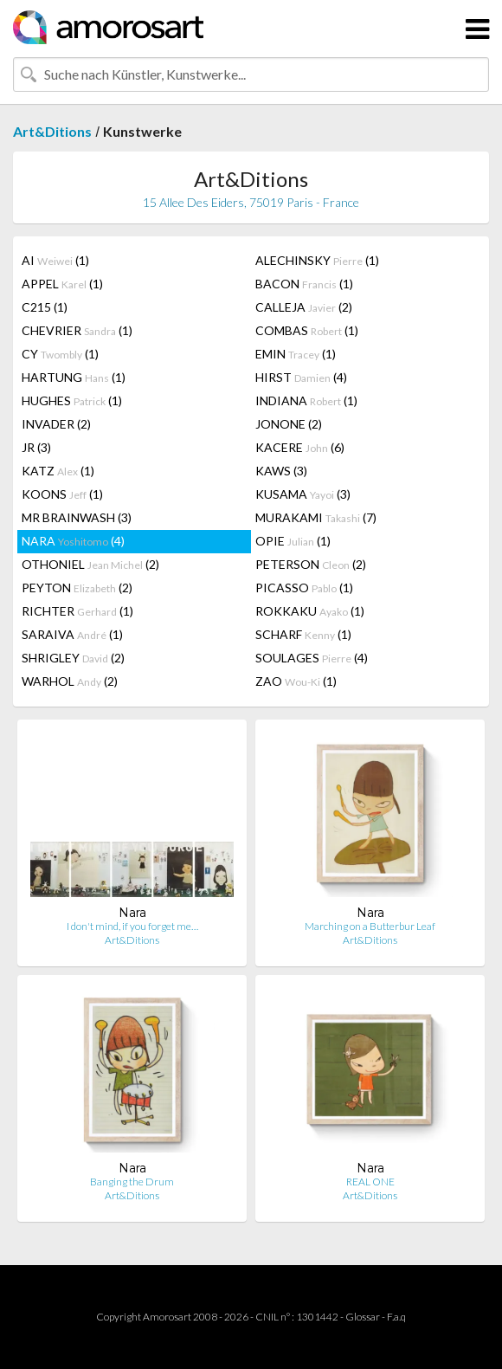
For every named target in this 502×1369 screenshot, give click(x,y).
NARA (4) (73, 540)
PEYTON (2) (77, 587)
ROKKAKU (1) (309, 611)
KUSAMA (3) (303, 494)
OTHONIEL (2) (90, 564)
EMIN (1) (295, 353)
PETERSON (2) (310, 564)
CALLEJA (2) (303, 307)
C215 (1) (45, 307)
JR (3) (36, 447)
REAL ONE (370, 1181)
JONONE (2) (288, 424)
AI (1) (55, 260)
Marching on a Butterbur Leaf (370, 926)
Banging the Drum (132, 1181)
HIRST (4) (301, 377)
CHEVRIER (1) (77, 330)
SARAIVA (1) (72, 634)
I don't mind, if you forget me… (132, 926)
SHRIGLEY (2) (73, 657)
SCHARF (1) (303, 634)
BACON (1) (304, 283)
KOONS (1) (62, 494)
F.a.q (396, 1316)
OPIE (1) (293, 540)
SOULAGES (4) (311, 657)
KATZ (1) (58, 470)
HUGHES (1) (72, 400)
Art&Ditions (52, 131)
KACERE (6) (299, 447)
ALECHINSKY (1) (317, 260)
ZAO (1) (296, 681)
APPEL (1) (62, 283)
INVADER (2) (56, 424)
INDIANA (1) (306, 400)
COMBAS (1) (306, 330)
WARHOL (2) (70, 681)
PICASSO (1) (304, 587)
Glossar (362, 1316)
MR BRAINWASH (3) (77, 517)
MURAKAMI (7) (315, 517)
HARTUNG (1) (74, 377)
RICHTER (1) (77, 611)
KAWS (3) (281, 470)
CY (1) (60, 353)
